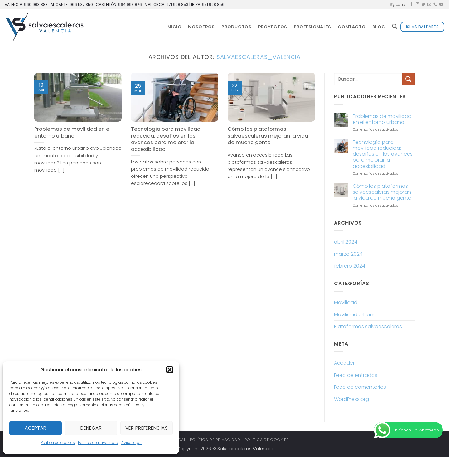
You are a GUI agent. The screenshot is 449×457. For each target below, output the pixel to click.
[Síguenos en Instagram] (417, 4)
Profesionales (312, 27)
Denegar (91, 428)
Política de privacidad (98, 442)
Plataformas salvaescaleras (368, 326)
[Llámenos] (435, 4)
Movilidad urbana (355, 314)
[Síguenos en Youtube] (441, 4)
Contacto (351, 27)
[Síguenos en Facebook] (411, 4)
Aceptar (35, 428)
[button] (170, 370)
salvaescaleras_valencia (258, 57)
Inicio (173, 27)
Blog (378, 27)
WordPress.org (351, 399)
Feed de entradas (355, 375)
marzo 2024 (348, 254)
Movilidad (345, 302)
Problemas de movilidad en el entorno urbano (72, 132)
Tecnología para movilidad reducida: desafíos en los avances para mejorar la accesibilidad (165, 139)
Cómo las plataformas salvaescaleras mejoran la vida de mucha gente (268, 136)
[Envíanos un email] (429, 4)
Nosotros (201, 27)
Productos (236, 27)
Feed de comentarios (360, 387)
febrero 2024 (349, 266)
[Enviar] (408, 79)
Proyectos (272, 27)
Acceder (344, 363)
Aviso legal (131, 442)
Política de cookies (58, 442)
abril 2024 (345, 242)
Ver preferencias (146, 428)
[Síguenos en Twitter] (423, 4)
